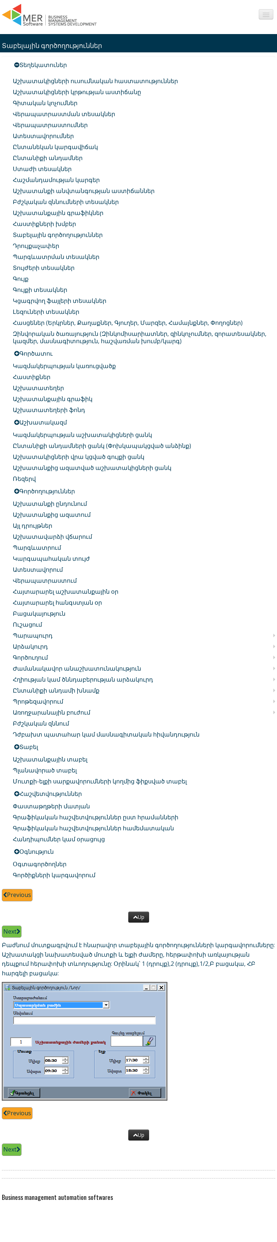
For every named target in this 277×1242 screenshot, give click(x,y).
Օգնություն (36, 852)
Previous (17, 895)
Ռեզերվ (24, 479)
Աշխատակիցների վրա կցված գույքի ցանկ (78, 457)
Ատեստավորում (38, 570)
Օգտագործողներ (40, 864)
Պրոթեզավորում (38, 701)
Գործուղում (30, 657)
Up (138, 916)
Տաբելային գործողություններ (58, 235)
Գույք (21, 279)
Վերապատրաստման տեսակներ (64, 114)
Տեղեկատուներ (43, 65)
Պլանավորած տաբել (45, 770)
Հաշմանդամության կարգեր (56, 180)
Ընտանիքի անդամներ (48, 158)
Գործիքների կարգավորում (54, 875)
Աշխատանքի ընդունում (50, 504)
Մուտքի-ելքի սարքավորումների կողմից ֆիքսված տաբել (100, 781)
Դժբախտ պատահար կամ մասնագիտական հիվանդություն (106, 734)
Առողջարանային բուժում (51, 712)
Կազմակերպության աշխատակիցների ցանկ (82, 435)
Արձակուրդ (30, 646)
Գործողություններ (47, 491)
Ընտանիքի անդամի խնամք (56, 690)
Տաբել (28, 747)
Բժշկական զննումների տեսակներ (66, 202)
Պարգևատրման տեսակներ (56, 257)
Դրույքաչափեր (36, 246)
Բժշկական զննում (41, 723)
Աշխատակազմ (43, 422)
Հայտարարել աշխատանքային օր (65, 591)
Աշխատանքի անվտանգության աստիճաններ (84, 191)
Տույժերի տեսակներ (44, 268)
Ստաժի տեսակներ (42, 169)
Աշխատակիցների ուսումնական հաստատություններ (95, 81)
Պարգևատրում (37, 548)
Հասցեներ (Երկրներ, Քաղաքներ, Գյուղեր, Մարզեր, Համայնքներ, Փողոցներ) (128, 323)
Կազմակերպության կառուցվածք (64, 366)
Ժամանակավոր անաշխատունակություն (77, 668)
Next (11, 931)
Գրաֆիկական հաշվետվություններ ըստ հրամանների (95, 817)
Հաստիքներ (31, 377)
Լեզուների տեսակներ (46, 312)
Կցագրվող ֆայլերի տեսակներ (59, 301)
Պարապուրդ (33, 635)
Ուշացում (27, 624)
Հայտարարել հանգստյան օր (57, 602)
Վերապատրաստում (45, 580)
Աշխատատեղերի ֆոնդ (49, 410)
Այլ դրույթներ (32, 526)
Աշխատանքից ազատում (52, 515)
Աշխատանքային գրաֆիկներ (58, 213)
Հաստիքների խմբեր (44, 224)
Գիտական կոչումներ (45, 103)
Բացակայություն (39, 613)
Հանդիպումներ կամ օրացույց (59, 839)
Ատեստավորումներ (43, 136)
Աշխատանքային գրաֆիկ (52, 399)
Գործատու (36, 353)
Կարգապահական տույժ (51, 559)
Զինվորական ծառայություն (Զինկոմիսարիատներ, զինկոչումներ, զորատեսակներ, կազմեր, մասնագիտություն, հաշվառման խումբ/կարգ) (139, 337)
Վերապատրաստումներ (50, 125)
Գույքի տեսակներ (40, 290)
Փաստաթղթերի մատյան (51, 806)
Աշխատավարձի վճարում (52, 537)
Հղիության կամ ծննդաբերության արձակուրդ (83, 679)
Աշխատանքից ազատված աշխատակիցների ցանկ (92, 468)
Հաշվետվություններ (50, 794)
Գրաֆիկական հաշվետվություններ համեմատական (93, 828)
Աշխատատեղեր (38, 388)
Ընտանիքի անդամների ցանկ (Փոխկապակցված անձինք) (102, 446)
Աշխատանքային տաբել (50, 759)
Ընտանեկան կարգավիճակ (55, 147)
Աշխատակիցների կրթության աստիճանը (77, 92)
